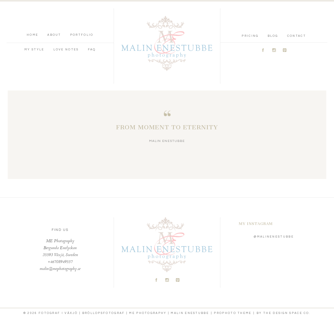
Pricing (250, 35)
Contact (296, 35)
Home (32, 34)
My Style (34, 49)
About (54, 34)
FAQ (92, 49)
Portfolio (82, 34)
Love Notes (66, 49)
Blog (273, 35)
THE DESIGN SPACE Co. (287, 313)
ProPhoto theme (232, 313)
